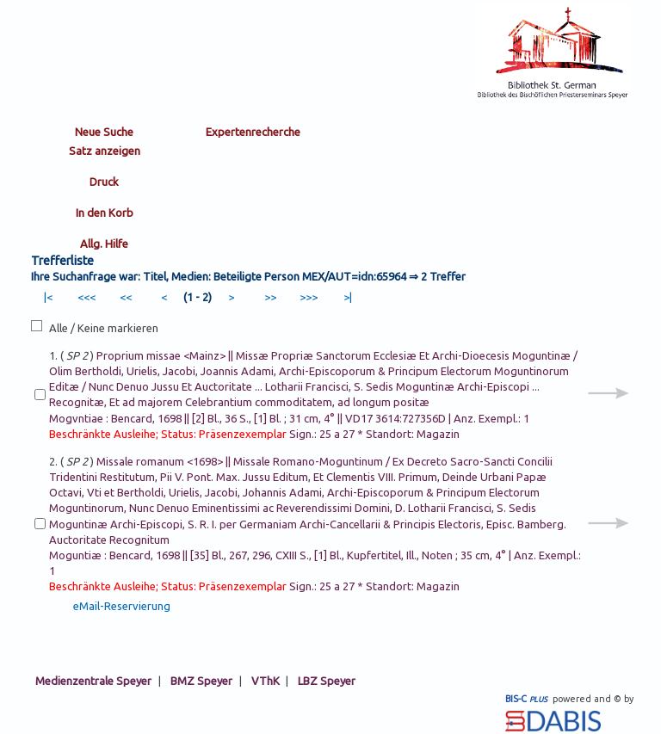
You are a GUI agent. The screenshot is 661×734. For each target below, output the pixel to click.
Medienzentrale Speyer (93, 681)
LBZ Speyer (326, 681)
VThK (265, 681)
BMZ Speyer (201, 681)
